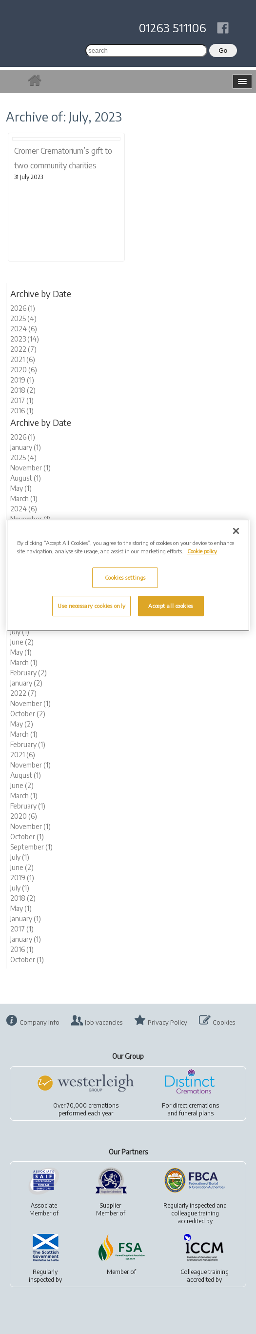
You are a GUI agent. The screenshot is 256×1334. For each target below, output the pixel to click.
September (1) (31, 847)
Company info (39, 1022)
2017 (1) (22, 400)
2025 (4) (23, 318)
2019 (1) (22, 380)
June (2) (22, 642)
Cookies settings (125, 577)
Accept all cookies (170, 605)
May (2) (21, 724)
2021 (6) (22, 359)
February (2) (28, 672)
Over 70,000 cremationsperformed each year (85, 1109)
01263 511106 (172, 27)
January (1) (25, 447)
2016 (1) (22, 410)
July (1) (19, 631)
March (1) (24, 498)
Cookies (224, 1022)
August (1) (25, 478)
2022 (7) (23, 349)
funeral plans (196, 1113)
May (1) (21, 488)
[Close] (236, 531)
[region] (128, 575)
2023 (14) (24, 339)
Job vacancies (103, 1022)
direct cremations (196, 1105)
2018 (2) (23, 390)
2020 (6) (23, 369)
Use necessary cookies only (91, 605)
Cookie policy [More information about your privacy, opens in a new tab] (202, 551)
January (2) (26, 683)
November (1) (30, 468)
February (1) (27, 744)
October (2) (27, 713)
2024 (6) (23, 328)
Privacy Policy (167, 1022)
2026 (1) (22, 308)
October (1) (27, 836)
